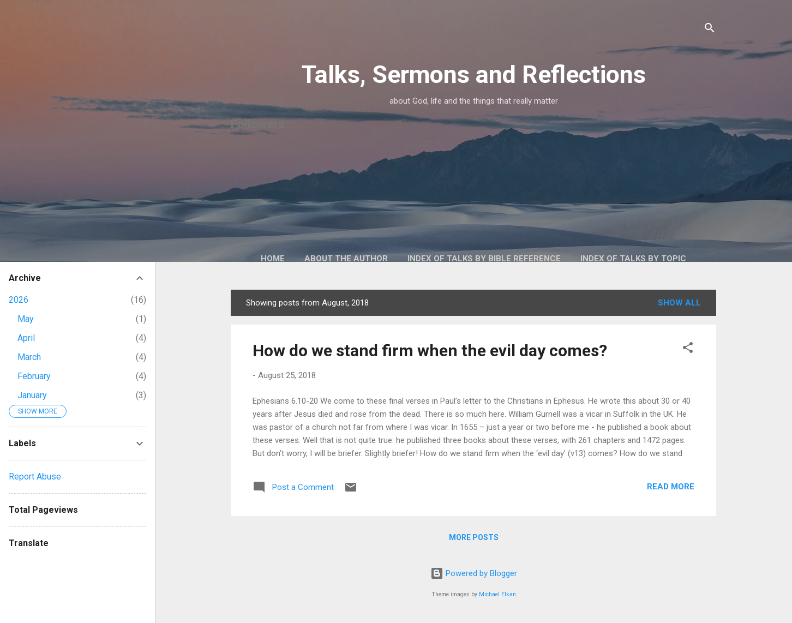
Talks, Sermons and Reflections (474, 74)
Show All (679, 303)
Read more (670, 487)
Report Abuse (35, 476)
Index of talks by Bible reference (484, 258)
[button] (687, 349)
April (26, 338)
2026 (18, 300)
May (25, 319)
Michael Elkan (497, 594)
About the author (346, 258)
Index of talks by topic (633, 258)
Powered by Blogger (473, 573)
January (32, 395)
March (29, 357)
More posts (474, 537)
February (34, 376)
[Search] (709, 29)
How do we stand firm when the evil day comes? (430, 350)
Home (273, 258)
